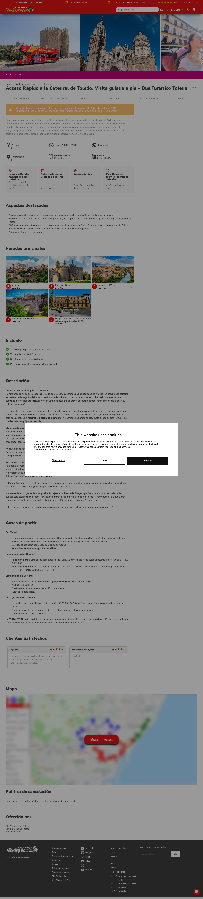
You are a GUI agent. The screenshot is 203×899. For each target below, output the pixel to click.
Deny (104, 460)
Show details (58, 460)
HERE (42, 449)
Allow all (147, 460)
